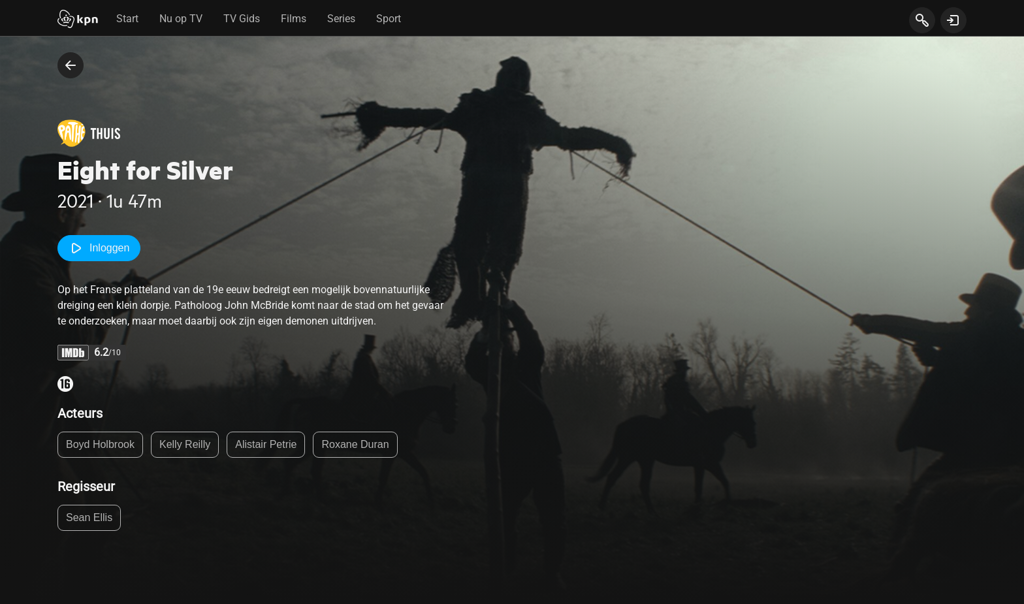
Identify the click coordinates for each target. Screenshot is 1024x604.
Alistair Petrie (265, 444)
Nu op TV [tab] (180, 18)
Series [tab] (341, 18)
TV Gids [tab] (241, 18)
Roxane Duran (355, 444)
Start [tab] (127, 18)
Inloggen (99, 248)
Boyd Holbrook (100, 444)
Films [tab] (293, 18)
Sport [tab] (388, 18)
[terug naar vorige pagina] (70, 65)
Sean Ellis (89, 517)
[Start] (78, 20)
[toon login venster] (953, 20)
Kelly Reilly (184, 444)
